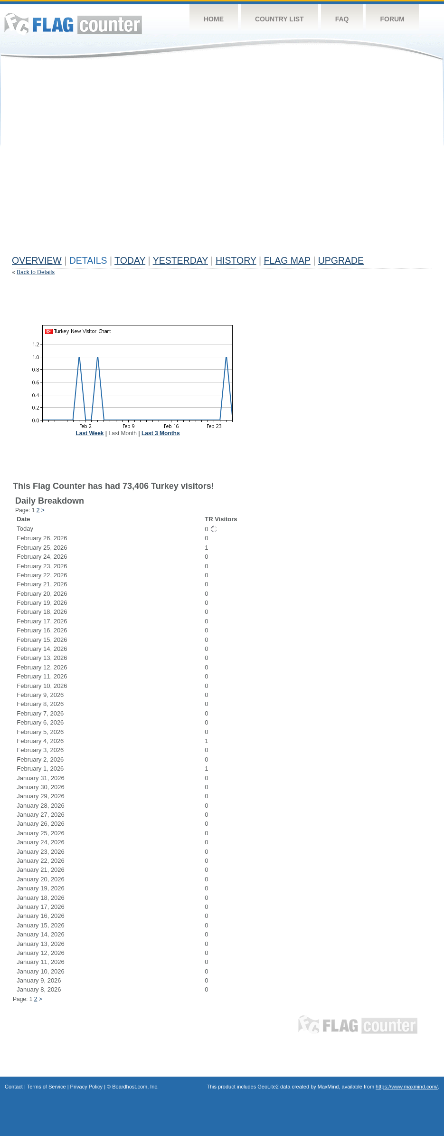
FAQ (342, 19)
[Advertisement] (89, 161)
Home (214, 19)
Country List (279, 19)
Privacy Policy (86, 1086)
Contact (14, 1086)
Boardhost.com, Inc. (135, 1086)
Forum (392, 19)
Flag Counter (73, 23)
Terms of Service (46, 1086)
